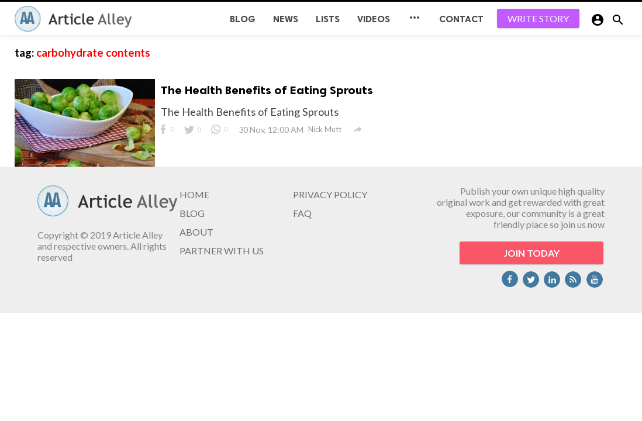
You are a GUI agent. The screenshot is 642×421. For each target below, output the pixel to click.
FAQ (302, 213)
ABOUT (196, 231)
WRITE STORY (538, 18)
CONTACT (461, 19)
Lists (328, 19)
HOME (194, 194)
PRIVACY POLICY (330, 194)
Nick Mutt (324, 129)
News (285, 19)
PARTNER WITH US (222, 250)
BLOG (243, 19)
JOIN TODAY (531, 252)
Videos (373, 19)
